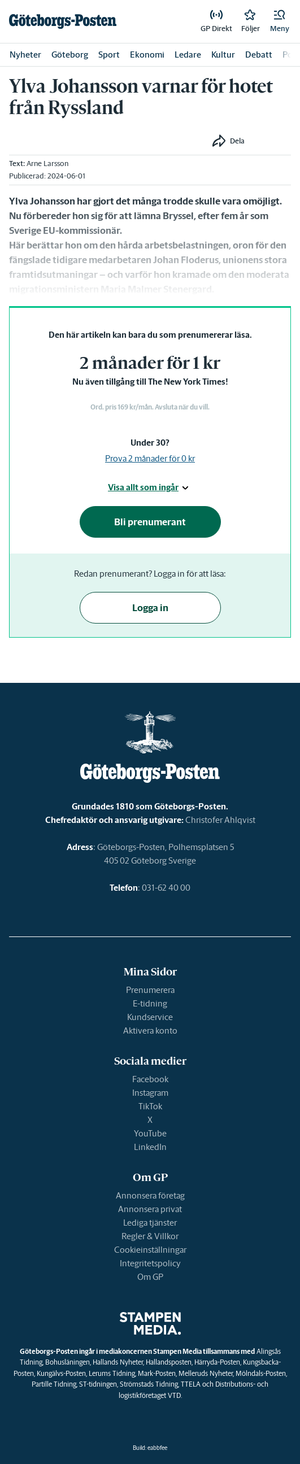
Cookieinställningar (150, 1249)
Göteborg (69, 54)
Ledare (188, 54)
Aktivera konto (150, 1030)
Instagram (150, 1092)
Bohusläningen (67, 1362)
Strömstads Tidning (149, 1384)
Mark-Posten (157, 1373)
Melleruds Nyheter (206, 1373)
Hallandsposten (169, 1362)
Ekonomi (147, 54)
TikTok (150, 1106)
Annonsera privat (150, 1209)
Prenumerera (150, 989)
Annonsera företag (150, 1195)
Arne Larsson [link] (47, 163)
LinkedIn (150, 1146)
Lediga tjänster (150, 1222)
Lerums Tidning (112, 1373)
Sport (109, 54)
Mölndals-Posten (261, 1373)
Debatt (258, 54)
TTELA (191, 1384)
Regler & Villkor (150, 1236)
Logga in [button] (150, 608)
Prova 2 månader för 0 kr (150, 458)
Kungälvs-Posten (61, 1373)
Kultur (223, 54)
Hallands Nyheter (118, 1362)
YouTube (150, 1133)
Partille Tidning (54, 1384)
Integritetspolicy (150, 1263)
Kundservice (150, 1017)
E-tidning (150, 1003)
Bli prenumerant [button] (150, 522)
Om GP (150, 1276)
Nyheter (25, 54)
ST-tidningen (98, 1384)
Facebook (150, 1079)
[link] (62, 21)
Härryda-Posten (217, 1362)
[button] (279, 21)
